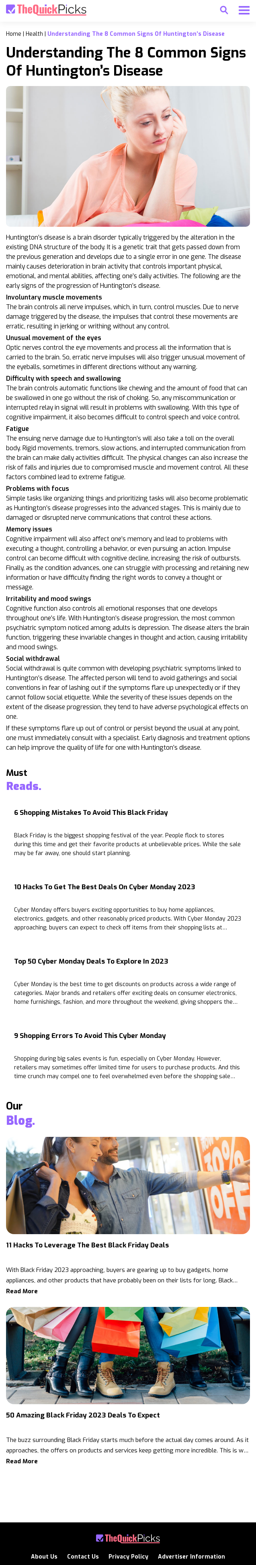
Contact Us (83, 1557)
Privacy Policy (128, 1557)
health (34, 34)
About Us (44, 1557)
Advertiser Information (191, 1557)
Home (13, 34)
